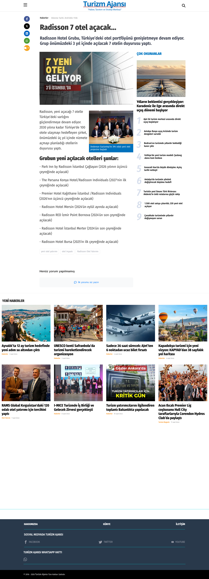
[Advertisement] (161, 245)
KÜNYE (106, 524)
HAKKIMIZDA (31, 524)
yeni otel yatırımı (49, 251)
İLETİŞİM (180, 524)
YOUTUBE (178, 541)
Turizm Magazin (164, 422)
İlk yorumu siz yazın (86, 282)
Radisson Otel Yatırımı (87, 251)
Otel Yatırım (6, 418)
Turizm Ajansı (41, 574)
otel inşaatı (67, 251)
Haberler (44, 18)
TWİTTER (105, 542)
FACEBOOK (32, 542)
